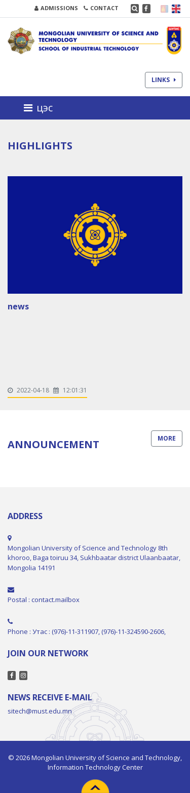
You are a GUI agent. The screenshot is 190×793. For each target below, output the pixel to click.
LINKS (163, 79)
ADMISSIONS (56, 8)
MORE (167, 438)
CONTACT (101, 8)
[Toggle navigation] (41, 107)
